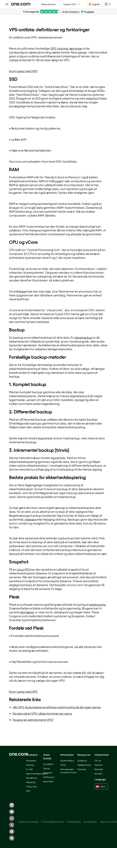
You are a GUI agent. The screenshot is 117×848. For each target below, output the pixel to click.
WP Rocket (48, 777)
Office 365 (31, 786)
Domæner (31, 760)
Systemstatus (67, 760)
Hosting (30, 764)
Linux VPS (23, 569)
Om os (97, 760)
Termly (46, 768)
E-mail (29, 769)
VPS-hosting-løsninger (66, 48)
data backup (83, 337)
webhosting (97, 604)
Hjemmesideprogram (37, 773)
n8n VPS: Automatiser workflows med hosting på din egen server (57, 707)
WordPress (31, 778)
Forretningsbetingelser (52, 821)
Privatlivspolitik (73, 821)
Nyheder (98, 769)
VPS (28, 791)
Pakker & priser (48, 4)
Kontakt (98, 773)
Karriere (98, 764)
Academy (82, 760)
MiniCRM (47, 772)
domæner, (27, 612)
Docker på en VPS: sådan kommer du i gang (42, 713)
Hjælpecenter (84, 764)
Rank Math (48, 781)
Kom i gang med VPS (23, 71)
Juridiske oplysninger (28, 821)
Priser (63, 764)
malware (30, 519)
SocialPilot (48, 764)
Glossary (81, 769)
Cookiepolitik (90, 821)
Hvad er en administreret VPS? (33, 720)
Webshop (31, 782)
